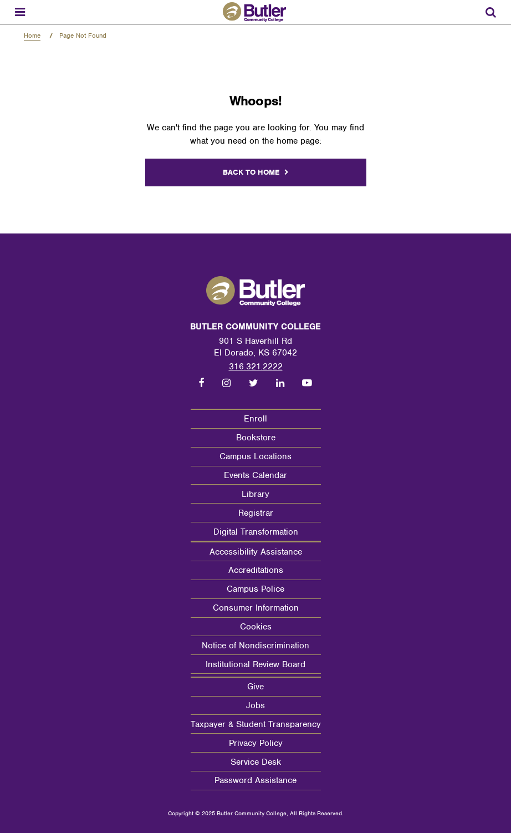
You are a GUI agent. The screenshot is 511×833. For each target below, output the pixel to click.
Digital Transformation (255, 531)
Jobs (255, 705)
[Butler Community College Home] (256, 12)
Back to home (251, 172)
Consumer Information (256, 607)
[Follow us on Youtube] (307, 383)
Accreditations (255, 570)
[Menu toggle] (20, 12)
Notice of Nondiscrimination (255, 645)
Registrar (255, 513)
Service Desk (256, 762)
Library (255, 494)
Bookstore (255, 437)
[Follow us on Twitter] (253, 383)
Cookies (256, 626)
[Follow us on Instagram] (226, 383)
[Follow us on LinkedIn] (280, 383)
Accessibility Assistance (255, 551)
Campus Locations (255, 456)
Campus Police (255, 589)
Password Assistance (255, 780)
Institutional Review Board (255, 664)
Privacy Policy (256, 743)
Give (255, 686)
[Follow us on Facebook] (201, 383)
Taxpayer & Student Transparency (256, 724)
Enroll (255, 418)
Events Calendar (255, 475)
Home (32, 35)
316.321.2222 (256, 366)
